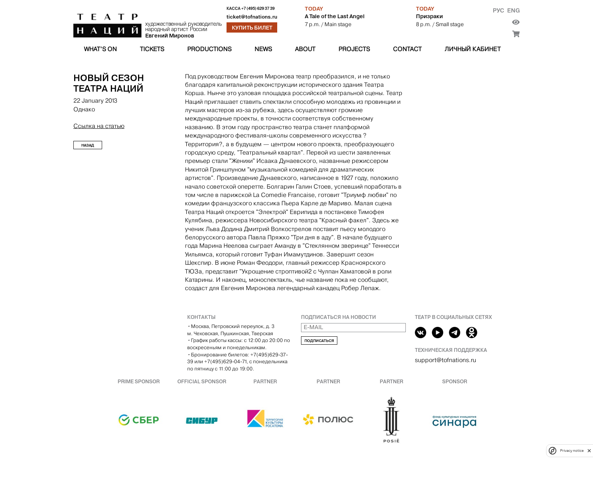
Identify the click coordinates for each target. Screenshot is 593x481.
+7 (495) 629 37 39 (258, 8)
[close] (589, 450)
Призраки (429, 16)
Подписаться (319, 340)
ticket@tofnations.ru (252, 17)
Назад (87, 145)
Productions (209, 49)
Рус (498, 10)
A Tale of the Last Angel (335, 16)
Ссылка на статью (98, 126)
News (263, 49)
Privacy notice (572, 450)
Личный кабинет (473, 49)
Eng (513, 10)
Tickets (152, 49)
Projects (354, 49)
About (305, 49)
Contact (407, 49)
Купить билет (252, 27)
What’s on (100, 49)
